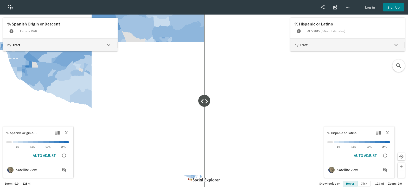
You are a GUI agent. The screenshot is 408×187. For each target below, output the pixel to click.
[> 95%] (66, 142)
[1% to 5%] (20, 142)
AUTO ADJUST (44, 155)
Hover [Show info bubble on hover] (350, 183)
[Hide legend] (66, 132)
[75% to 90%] (56, 142)
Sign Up (393, 7)
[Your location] (401, 156)
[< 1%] (15, 142)
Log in (370, 7)
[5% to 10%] (25, 142)
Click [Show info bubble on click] (364, 183)
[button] (10, 7)
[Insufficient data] (9, 142)
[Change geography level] (60, 45)
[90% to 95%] (61, 142)
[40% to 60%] (46, 142)
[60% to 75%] (51, 142)
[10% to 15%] (30, 142)
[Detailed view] (57, 132)
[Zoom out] (401, 174)
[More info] (11, 31)
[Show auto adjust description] (64, 155)
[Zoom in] (401, 166)
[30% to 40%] (40, 142)
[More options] (347, 7)
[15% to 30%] (36, 142)
